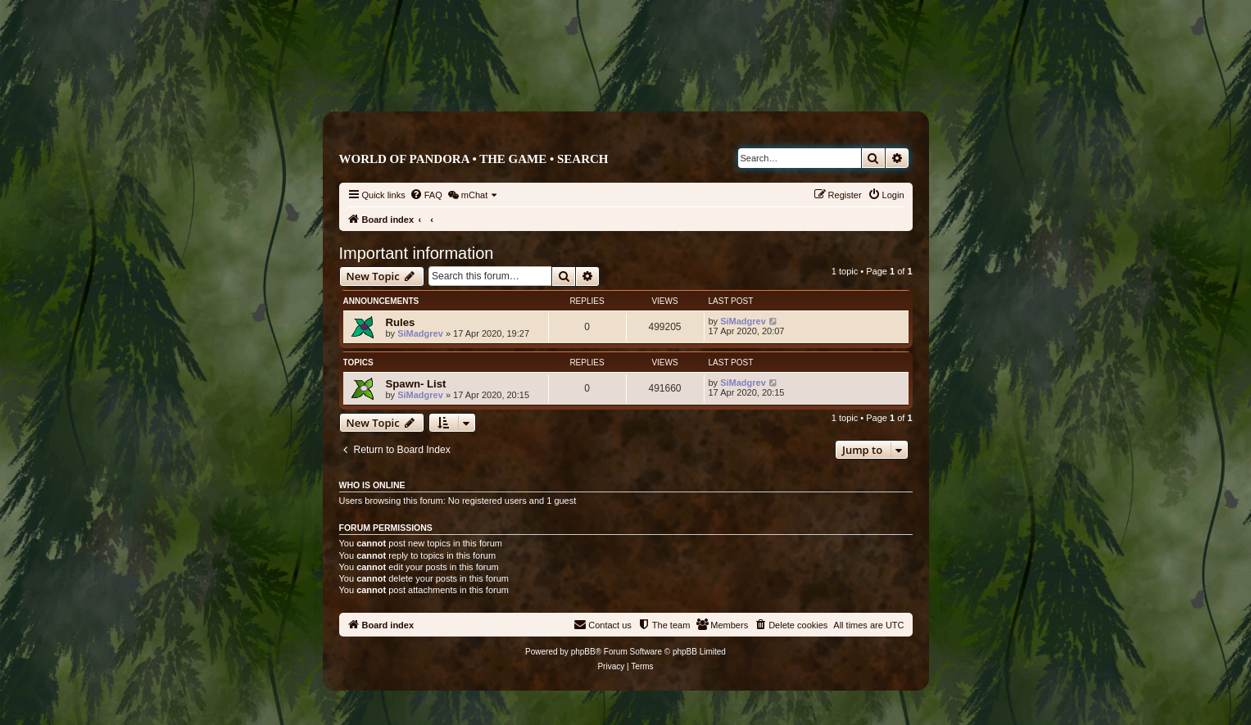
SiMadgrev (420, 333)
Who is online (372, 485)
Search (583, 158)
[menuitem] (426, 195)
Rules (400, 322)
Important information (416, 253)
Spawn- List (416, 384)
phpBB (583, 651)
